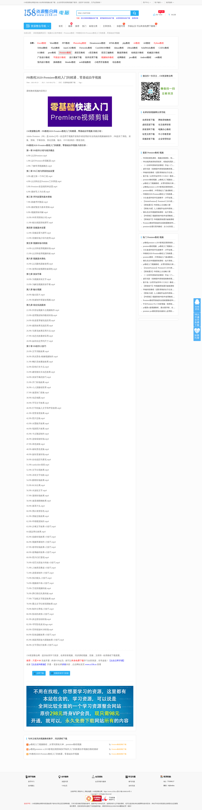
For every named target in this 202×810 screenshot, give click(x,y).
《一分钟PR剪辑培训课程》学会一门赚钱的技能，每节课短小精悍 (169, 165)
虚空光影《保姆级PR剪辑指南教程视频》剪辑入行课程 (165, 169)
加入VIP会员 (197, 320)
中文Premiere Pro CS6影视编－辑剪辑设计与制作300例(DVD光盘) (169, 304)
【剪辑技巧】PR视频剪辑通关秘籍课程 (158, 219)
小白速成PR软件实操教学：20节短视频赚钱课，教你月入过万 (167, 198)
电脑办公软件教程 (55, 33)
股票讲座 (135, 18)
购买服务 (169, 2)
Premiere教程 (69, 33)
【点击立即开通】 (117, 660)
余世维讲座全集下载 (123, 18)
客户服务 (158, 2)
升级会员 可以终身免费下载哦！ (142, 26)
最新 (70, 26)
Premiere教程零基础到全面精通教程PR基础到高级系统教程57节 (168, 223)
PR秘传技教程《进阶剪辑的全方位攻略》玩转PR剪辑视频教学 (167, 172)
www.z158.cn (90, 664)
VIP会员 (64, 786)
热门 (84, 26)
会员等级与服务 (100, 781)
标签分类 (93, 26)
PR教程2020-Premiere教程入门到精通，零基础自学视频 (54, 754)
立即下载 (40, 673)
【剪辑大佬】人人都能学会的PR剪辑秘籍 (159, 209)
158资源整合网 (97, 791)
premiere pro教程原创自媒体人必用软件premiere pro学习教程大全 (168, 311)
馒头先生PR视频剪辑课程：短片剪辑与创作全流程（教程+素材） (169, 212)
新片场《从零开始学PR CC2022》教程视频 (160, 176)
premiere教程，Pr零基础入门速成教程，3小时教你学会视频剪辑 (168, 190)
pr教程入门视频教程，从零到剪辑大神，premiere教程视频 (55, 744)
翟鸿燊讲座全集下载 (107, 18)
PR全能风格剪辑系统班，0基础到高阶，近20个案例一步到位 (167, 162)
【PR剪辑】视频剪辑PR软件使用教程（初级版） (162, 216)
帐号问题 (132, 781)
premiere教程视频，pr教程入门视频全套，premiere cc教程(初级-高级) (170, 180)
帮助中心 (81, 791)
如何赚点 (31, 786)
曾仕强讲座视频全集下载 (89, 18)
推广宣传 (160, 15)
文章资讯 (107, 26)
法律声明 (73, 791)
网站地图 (88, 791)
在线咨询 (197, 305)
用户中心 (146, 2)
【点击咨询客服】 (39, 664)
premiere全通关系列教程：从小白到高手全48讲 (161, 227)
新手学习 (31, 781)
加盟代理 (121, 26)
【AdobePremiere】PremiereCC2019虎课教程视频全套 (164, 201)
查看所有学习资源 (61, 673)
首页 (61, 26)
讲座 (64, 664)
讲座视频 (36, 33)
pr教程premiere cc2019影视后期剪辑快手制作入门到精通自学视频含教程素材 (63, 749)
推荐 (77, 26)
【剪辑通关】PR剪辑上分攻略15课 (156, 205)
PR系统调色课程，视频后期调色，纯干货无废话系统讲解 (165, 158)
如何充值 (132, 786)
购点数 (173, 15)
